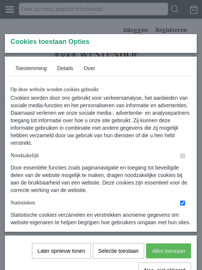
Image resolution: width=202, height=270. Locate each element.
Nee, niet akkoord (164, 243)
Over (89, 124)
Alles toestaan (168, 223)
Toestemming (31, 124)
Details (65, 124)
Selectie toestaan (118, 223)
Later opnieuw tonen (61, 223)
